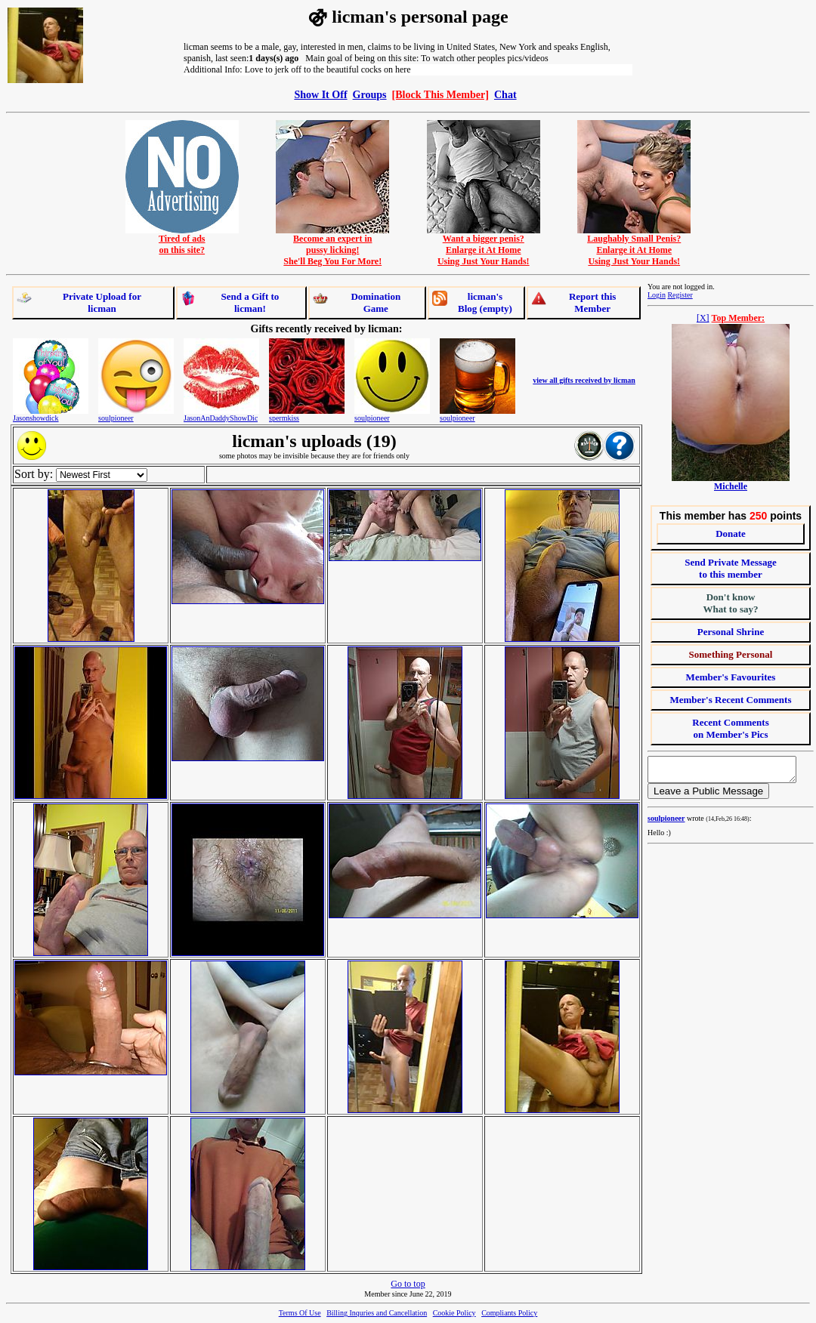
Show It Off (320, 94)
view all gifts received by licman (584, 380)
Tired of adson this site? (182, 240)
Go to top (408, 1283)
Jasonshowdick (36, 418)
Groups (370, 94)
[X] (703, 318)
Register (679, 295)
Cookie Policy (454, 1313)
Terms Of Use (300, 1313)
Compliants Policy (509, 1313)
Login (657, 295)
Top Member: (738, 318)
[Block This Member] (440, 94)
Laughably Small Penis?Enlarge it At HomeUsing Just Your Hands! (634, 246)
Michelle (730, 486)
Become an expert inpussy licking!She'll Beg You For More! (332, 246)
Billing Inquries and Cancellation (376, 1313)
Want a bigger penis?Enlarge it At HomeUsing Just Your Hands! (483, 246)
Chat (505, 94)
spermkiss (284, 418)
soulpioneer (116, 418)
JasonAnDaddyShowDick (222, 418)
